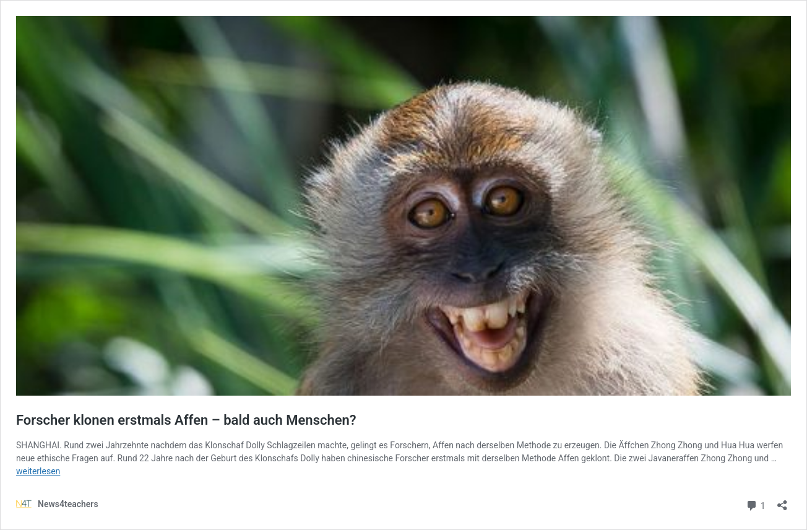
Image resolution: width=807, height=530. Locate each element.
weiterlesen (38, 471)
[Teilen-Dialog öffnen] (782, 501)
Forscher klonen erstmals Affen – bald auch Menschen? (186, 420)
